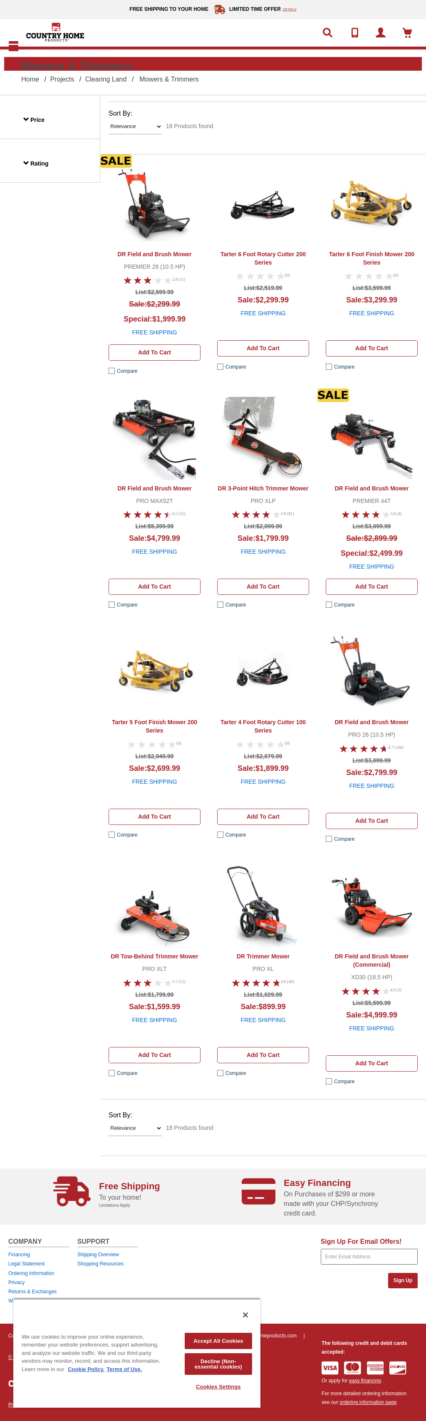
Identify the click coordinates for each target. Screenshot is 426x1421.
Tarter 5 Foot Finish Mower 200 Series (154, 726)
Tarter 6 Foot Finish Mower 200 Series (371, 258)
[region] (136, 1353)
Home (30, 79)
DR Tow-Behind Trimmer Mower (154, 956)
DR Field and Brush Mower (154, 254)
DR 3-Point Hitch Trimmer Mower (263, 488)
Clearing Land (106, 79)
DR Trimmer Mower (263, 956)
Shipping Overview (98, 1255)
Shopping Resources (100, 1264)
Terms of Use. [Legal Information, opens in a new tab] (124, 1369)
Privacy (16, 1282)
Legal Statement (26, 1264)
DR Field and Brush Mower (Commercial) (371, 960)
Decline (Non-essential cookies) (218, 1364)
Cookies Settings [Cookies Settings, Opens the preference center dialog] (218, 1387)
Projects (62, 79)
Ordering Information (31, 1273)
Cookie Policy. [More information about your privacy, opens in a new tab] (86, 1369)
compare (127, 371)
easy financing (365, 1381)
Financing (19, 1255)
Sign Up (403, 1280)
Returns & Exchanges (32, 1292)
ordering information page (367, 1402)
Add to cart (154, 352)
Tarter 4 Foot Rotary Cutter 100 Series (263, 726)
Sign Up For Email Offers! (361, 1241)
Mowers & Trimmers (168, 79)
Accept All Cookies (218, 1341)
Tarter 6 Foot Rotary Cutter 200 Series (263, 258)
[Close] (245, 1315)
